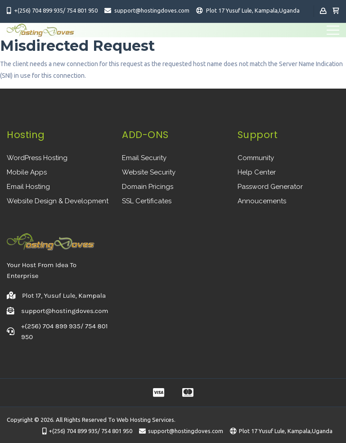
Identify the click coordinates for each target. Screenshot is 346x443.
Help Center (257, 172)
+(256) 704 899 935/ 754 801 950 (56, 10)
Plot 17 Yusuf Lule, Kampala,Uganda (253, 10)
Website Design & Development (57, 201)
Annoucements (262, 201)
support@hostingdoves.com (151, 10)
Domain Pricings (147, 187)
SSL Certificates (146, 201)
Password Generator (270, 187)
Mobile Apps (27, 172)
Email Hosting (28, 187)
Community (256, 158)
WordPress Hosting (37, 158)
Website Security (148, 172)
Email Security (144, 158)
